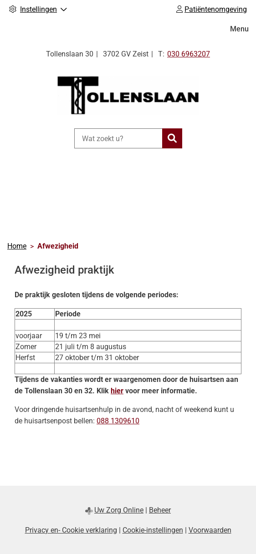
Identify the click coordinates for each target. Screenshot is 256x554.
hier (117, 390)
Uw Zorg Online (118, 510)
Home (16, 246)
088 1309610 (118, 421)
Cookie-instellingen (153, 530)
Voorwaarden (210, 530)
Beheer (160, 510)
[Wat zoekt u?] (118, 138)
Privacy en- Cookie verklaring (71, 530)
